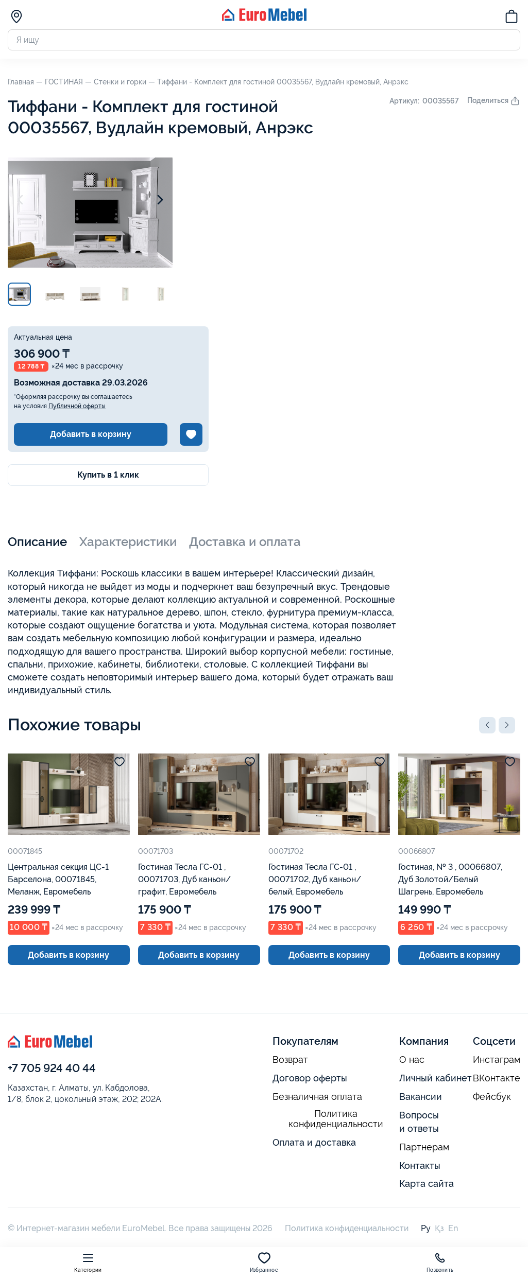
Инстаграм (496, 1060)
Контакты (419, 1165)
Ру (426, 1228)
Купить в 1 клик (108, 475)
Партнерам (424, 1147)
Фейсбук (492, 1097)
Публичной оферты (77, 406)
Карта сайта (426, 1183)
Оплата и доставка (314, 1142)
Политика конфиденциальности (335, 1119)
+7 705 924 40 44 (52, 1068)
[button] (487, 725)
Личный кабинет (435, 1078)
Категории (87, 1262)
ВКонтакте (496, 1078)
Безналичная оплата (317, 1097)
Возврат (290, 1060)
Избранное (264, 1262)
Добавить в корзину (90, 434)
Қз (439, 1228)
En (453, 1228)
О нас (411, 1060)
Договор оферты (309, 1078)
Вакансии (420, 1096)
